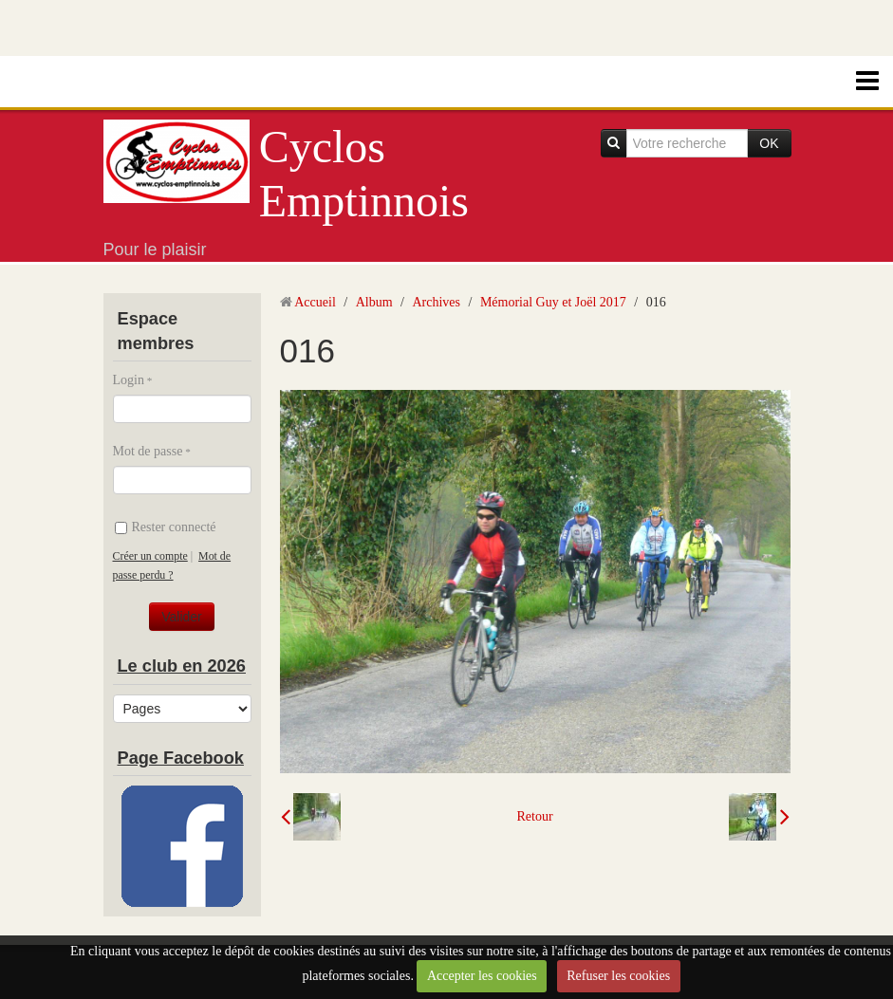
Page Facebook (181, 758)
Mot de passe (148, 451)
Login (128, 380)
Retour (534, 816)
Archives (436, 302)
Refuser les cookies (618, 976)
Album (374, 302)
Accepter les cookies (482, 976)
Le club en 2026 (182, 666)
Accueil (315, 302)
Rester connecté (165, 527)
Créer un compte (150, 556)
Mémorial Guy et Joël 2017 (553, 302)
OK (768, 143)
